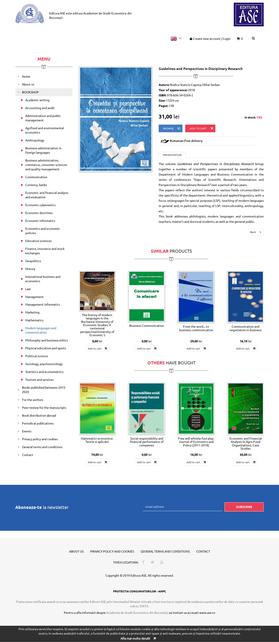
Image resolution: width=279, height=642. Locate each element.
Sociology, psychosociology (44, 364)
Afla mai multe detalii (135, 638)
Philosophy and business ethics (46, 340)
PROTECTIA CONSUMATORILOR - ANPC (139, 591)
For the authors (32, 400)
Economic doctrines (39, 213)
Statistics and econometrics (44, 372)
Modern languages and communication (40, 330)
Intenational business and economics (42, 279)
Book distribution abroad (39, 415)
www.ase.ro (207, 612)
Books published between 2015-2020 (44, 389)
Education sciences (38, 241)
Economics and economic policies (42, 230)
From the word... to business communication (196, 328)
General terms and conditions (42, 447)
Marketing (32, 312)
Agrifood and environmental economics (44, 130)
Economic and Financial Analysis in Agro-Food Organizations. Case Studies (246, 443)
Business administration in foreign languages (43, 150)
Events (26, 431)
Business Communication (146, 325)
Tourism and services (39, 379)
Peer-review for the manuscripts (44, 407)
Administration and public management (43, 118)
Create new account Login (210, 38)
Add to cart (202, 128)
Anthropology (34, 140)
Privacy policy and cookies (40, 439)
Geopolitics (33, 261)
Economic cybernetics (40, 205)
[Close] (154, 638)
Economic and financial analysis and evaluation (46, 195)
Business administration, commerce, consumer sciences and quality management (46, 164)
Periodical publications (38, 423)
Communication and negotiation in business (246, 328)
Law (28, 289)
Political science (36, 356)
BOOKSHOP (30, 92)
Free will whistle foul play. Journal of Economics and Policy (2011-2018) (196, 441)
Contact (27, 455)
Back (256, 232)
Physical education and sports (45, 348)
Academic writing (37, 100)
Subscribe (244, 507)
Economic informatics (40, 221)
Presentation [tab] (172, 155)
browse (172, 128)
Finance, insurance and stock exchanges (45, 251)
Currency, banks (36, 185)
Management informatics (42, 304)
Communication (36, 177)
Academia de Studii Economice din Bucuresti (137, 612)
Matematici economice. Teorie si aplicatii (97, 440)
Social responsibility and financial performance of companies (146, 441)
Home (26, 76)
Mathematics (34, 320)
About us (28, 84)
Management (34, 297)
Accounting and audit (40, 108)
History (30, 269)
